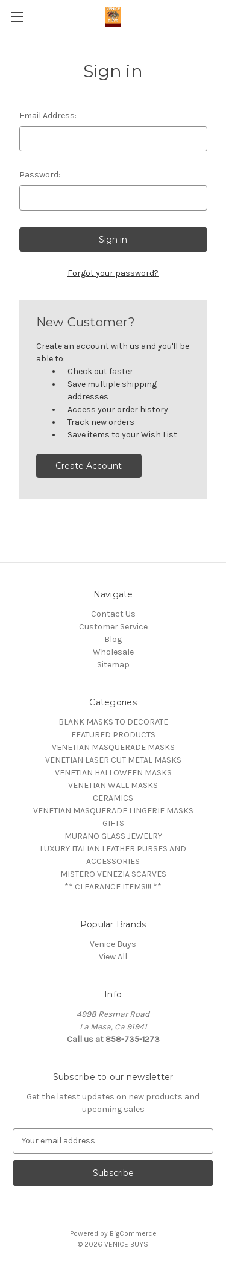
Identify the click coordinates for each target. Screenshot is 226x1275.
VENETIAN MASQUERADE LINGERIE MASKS (113, 811)
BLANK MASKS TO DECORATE (113, 722)
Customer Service (113, 627)
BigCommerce (133, 1233)
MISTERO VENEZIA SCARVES (113, 874)
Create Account (88, 465)
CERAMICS (113, 798)
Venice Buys (113, 944)
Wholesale (113, 652)
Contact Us (113, 614)
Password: (39, 175)
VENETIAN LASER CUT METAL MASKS (113, 760)
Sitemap (113, 665)
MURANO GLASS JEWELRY (113, 836)
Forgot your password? (113, 273)
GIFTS (113, 823)
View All (113, 957)
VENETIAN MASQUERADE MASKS (113, 747)
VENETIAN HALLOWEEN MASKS (113, 773)
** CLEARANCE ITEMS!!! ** (113, 887)
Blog (113, 639)
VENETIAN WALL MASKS (113, 785)
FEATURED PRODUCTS (113, 735)
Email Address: (48, 115)
